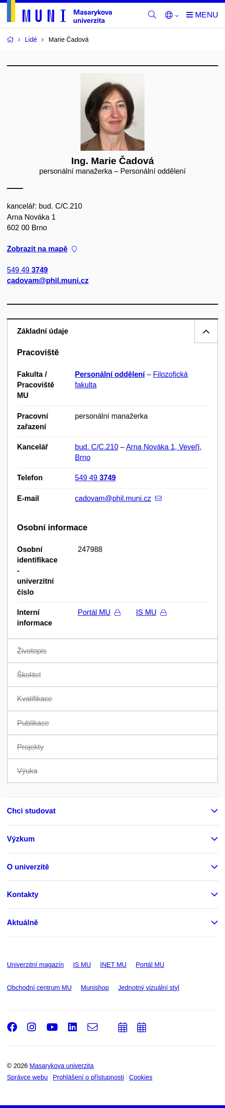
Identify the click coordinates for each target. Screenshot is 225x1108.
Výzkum (21, 839)
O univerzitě (28, 867)
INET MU (113, 964)
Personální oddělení (110, 374)
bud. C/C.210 (96, 447)
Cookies (141, 1077)
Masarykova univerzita (61, 1065)
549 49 (27, 270)
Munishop (95, 987)
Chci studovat (31, 811)
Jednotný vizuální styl (148, 987)
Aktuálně (22, 922)
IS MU (151, 612)
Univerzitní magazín (35, 964)
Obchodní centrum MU (39, 987)
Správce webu (27, 1077)
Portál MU (99, 612)
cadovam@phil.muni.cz (47, 281)
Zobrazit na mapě (42, 249)
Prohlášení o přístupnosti (88, 1077)
